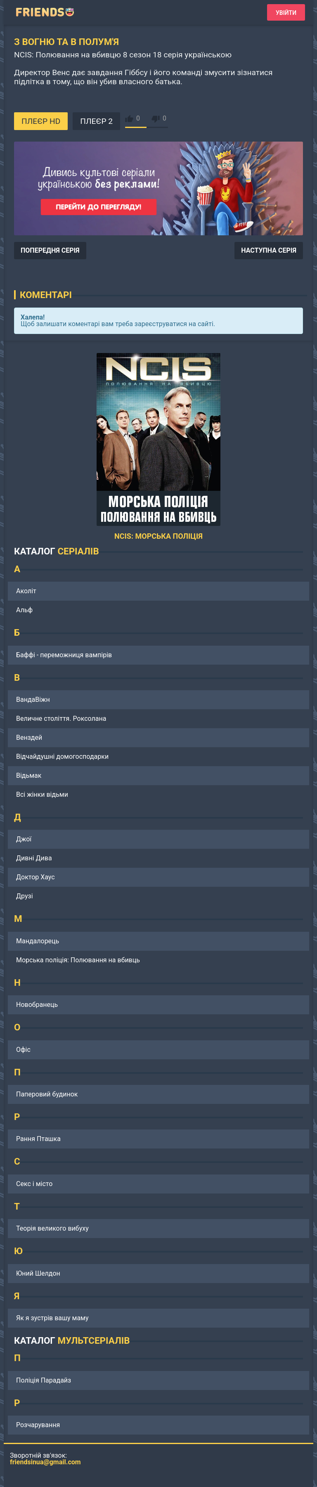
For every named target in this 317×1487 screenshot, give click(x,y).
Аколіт (26, 591)
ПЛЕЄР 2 (96, 121)
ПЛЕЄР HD (40, 121)
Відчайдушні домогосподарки (62, 756)
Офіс (23, 1050)
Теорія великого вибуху (52, 1228)
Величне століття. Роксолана (61, 718)
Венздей (29, 737)
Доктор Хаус (35, 877)
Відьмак (28, 775)
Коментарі (46, 294)
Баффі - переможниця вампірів (64, 655)
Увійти (286, 12)
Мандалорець (37, 941)
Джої (23, 839)
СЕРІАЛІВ (78, 551)
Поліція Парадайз (43, 1380)
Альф (24, 610)
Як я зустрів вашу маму (52, 1318)
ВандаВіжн (33, 699)
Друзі (24, 896)
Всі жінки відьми (42, 794)
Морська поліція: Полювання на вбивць (78, 960)
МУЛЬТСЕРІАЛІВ (93, 1340)
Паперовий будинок (47, 1094)
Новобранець (37, 1005)
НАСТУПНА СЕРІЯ (268, 250)
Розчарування (38, 1425)
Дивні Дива (34, 858)
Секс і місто (34, 1184)
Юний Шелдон (38, 1273)
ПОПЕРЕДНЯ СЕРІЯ (50, 250)
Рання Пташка (38, 1139)
